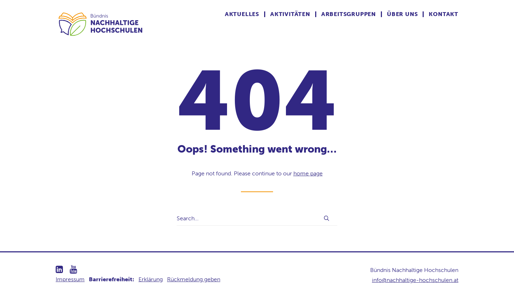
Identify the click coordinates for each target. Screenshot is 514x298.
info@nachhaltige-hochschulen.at (415, 280)
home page (308, 173)
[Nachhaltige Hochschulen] (101, 24)
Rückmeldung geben (193, 279)
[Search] (257, 218)
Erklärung (150, 279)
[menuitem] (245, 14)
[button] (326, 218)
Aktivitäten (290, 14)
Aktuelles (242, 14)
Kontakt (443, 14)
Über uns (402, 14)
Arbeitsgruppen (348, 14)
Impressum (70, 279)
